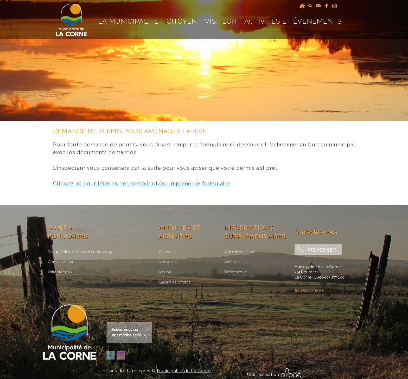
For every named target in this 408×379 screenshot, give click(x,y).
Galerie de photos (174, 282)
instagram (334, 6)
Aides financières (239, 251)
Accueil (302, 6)
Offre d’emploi (60, 272)
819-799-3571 (322, 249)
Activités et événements (293, 21)
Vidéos (165, 272)
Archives (231, 262)
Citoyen (182, 21)
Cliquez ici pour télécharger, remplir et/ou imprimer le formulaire (141, 183)
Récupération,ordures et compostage (80, 251)
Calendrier (168, 251)
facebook (326, 6)
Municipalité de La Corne (184, 370)
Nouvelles (167, 262)
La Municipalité (128, 21)
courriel (318, 6)
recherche (310, 6)
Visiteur (221, 21)
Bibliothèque (235, 272)
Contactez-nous (62, 262)
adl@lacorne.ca (309, 290)
